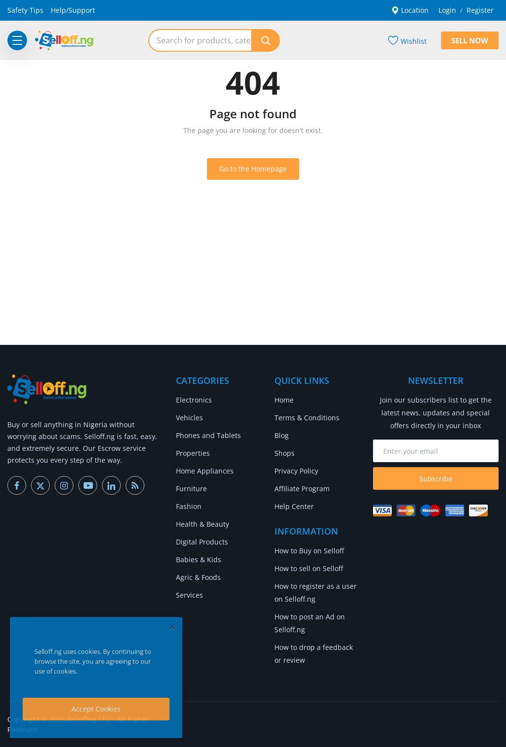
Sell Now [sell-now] (469, 40)
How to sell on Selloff (308, 568)
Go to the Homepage (253, 168)
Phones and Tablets (208, 435)
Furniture (191, 488)
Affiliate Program (302, 488)
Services (189, 595)
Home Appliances (205, 470)
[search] (265, 40)
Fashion (189, 506)
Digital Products (202, 541)
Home (284, 400)
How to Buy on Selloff (309, 550)
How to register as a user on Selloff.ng (315, 592)
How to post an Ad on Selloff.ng (309, 623)
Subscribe (435, 478)
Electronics (194, 400)
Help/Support (73, 10)
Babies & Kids (198, 559)
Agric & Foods (198, 577)
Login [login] (447, 10)
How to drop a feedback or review (313, 654)
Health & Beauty (202, 524)
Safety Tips (25, 10)
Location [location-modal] (410, 10)
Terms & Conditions (306, 417)
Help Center (294, 506)
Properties (193, 453)
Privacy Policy (296, 470)
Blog (281, 435)
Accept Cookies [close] (96, 708)
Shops (284, 453)
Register (480, 10)
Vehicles (189, 417)
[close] (172, 627)
